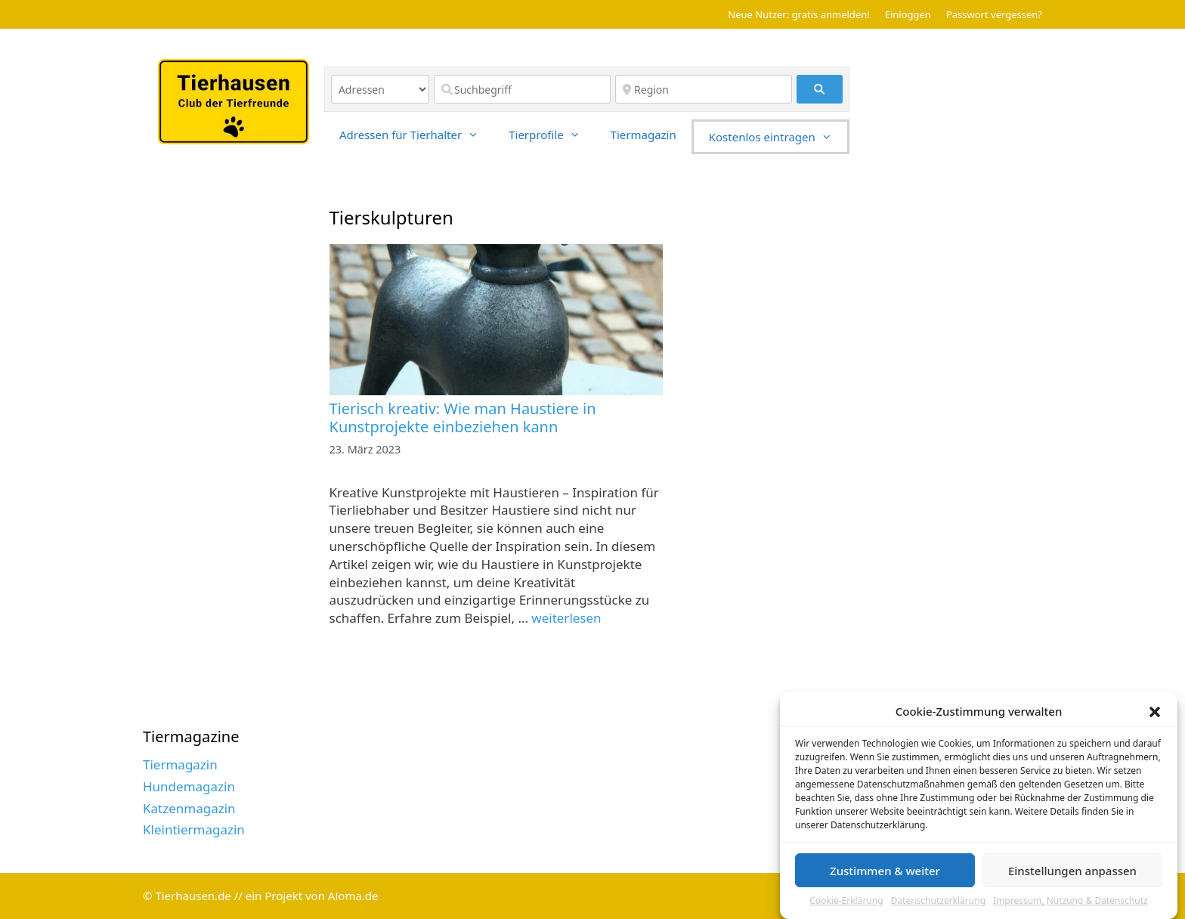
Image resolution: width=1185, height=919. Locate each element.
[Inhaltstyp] (380, 89)
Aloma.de (353, 895)
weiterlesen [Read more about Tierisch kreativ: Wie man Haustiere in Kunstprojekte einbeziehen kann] (566, 618)
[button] (1154, 718)
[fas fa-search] (820, 89)
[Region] (703, 89)
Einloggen (908, 14)
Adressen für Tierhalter (416, 134)
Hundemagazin (189, 786)
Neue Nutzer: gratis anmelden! (798, 14)
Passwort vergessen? (994, 14)
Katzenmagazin (189, 808)
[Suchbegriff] (522, 89)
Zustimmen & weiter (885, 876)
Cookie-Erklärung (846, 907)
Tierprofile (552, 134)
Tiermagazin (643, 134)
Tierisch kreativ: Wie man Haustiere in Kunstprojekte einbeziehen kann (463, 417)
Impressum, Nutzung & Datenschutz (1070, 907)
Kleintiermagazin (194, 829)
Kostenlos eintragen (778, 137)
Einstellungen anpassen (1072, 876)
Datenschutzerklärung (938, 907)
